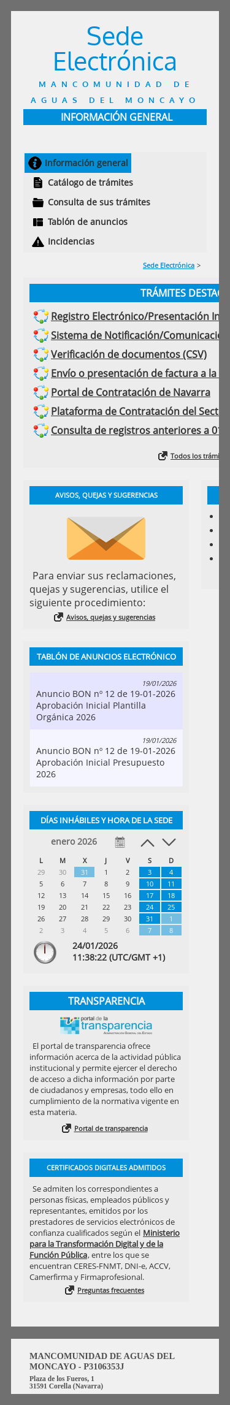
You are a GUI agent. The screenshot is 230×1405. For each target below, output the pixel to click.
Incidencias (71, 241)
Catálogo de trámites (90, 182)
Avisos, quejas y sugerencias (110, 617)
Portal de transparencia (111, 1128)
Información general (86, 163)
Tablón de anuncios (88, 221)
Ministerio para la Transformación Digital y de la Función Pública (104, 1243)
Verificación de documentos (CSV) (129, 354)
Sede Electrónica (168, 265)
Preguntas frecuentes (110, 1290)
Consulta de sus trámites (99, 202)
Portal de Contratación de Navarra (130, 392)
